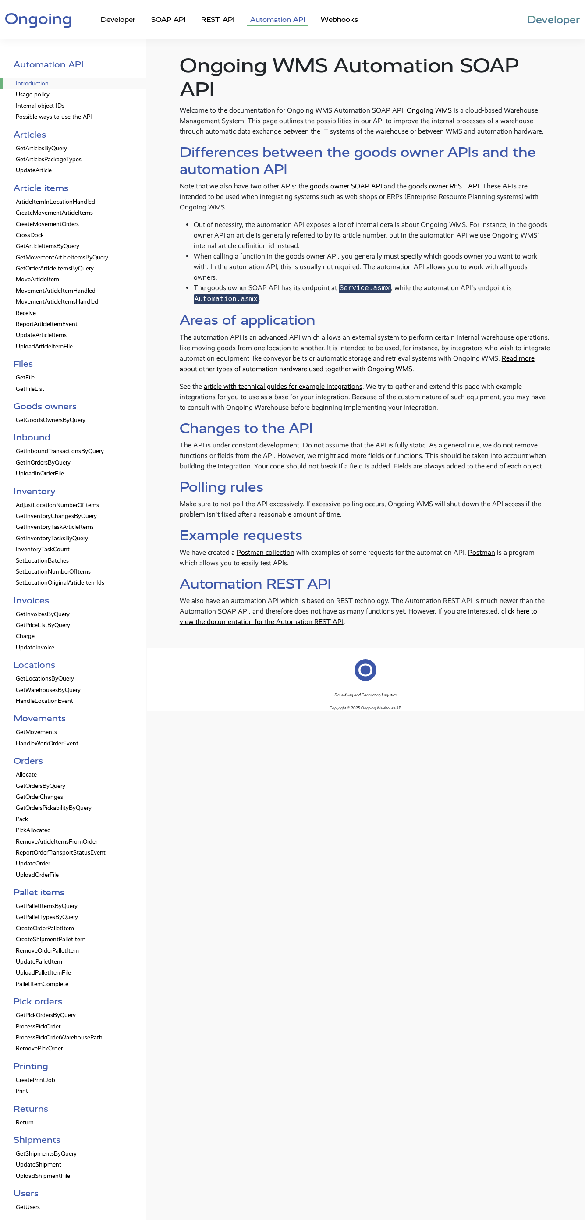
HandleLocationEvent (44, 701)
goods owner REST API (443, 186)
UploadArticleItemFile (44, 346)
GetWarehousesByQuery (48, 690)
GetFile (25, 377)
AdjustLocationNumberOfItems (57, 505)
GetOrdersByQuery (40, 786)
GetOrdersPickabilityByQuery (54, 808)
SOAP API (168, 19)
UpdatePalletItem (39, 961)
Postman (481, 552)
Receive (26, 313)
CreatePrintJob (35, 1080)
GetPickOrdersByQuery (46, 1015)
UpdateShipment (38, 1164)
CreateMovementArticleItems (54, 212)
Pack (22, 819)
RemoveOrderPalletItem (47, 950)
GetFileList (30, 389)
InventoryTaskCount (43, 549)
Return (25, 1122)
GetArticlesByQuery (41, 148)
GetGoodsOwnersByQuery (50, 420)
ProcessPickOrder (38, 1026)
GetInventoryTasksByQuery (52, 538)
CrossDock (30, 235)
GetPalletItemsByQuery (47, 906)
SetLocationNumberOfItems (53, 571)
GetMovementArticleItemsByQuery (62, 257)
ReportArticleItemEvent (47, 324)
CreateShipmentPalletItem (50, 939)
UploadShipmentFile (43, 1176)
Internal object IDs (40, 106)
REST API (217, 19)
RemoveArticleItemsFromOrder (56, 841)
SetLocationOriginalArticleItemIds (60, 582)
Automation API (277, 19)
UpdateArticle (34, 170)
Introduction (32, 83)
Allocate (26, 774)
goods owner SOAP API (346, 186)
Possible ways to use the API (54, 117)
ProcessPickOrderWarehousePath (59, 1037)
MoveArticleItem (37, 279)
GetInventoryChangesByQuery (56, 516)
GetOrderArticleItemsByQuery (55, 268)
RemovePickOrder (39, 1048)
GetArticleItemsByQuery (47, 246)
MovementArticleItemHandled (56, 290)
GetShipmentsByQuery (46, 1153)
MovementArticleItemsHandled (57, 301)
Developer (118, 19)
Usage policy (33, 94)
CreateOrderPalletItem (45, 928)
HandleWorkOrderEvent (47, 743)
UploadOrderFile (37, 875)
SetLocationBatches (42, 560)
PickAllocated (33, 830)
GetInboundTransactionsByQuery (60, 451)
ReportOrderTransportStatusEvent (61, 852)
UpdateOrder (33, 863)
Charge (25, 636)
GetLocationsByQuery (45, 678)
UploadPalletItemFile (43, 972)
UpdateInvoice (35, 647)
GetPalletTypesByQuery (47, 917)
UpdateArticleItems (41, 335)
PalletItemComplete (42, 984)
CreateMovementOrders (47, 224)
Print (22, 1091)
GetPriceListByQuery (43, 625)
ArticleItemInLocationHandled (55, 202)
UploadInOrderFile (40, 473)
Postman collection (265, 552)
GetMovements (36, 732)
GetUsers (28, 1207)
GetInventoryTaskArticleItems (55, 527)
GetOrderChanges (39, 797)
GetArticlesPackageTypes (49, 159)
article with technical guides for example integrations (283, 386)
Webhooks (339, 19)
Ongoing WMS (429, 110)
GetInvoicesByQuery (43, 614)
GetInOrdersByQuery (43, 462)
